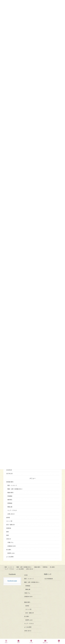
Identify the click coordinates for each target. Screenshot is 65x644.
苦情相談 (9, 503)
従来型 (8, 517)
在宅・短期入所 (10, 524)
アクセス (31, 641)
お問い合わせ (11, 514)
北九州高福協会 (49, 578)
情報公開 (9, 507)
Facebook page (12, 581)
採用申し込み (11, 553)
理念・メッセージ (12, 485)
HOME (26, 575)
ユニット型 (9, 521)
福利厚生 (9, 499)
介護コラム (10, 542)
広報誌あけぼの (11, 546)
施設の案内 (10, 492)
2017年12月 (9, 473)
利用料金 (8, 528)
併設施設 (9, 496)
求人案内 (8, 549)
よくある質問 (9, 557)
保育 (7, 532)
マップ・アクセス (12, 510)
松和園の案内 (9, 482)
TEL (59, 641)
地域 (7, 535)
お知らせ (8, 539)
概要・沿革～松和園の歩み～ (15, 489)
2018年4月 (9, 470)
